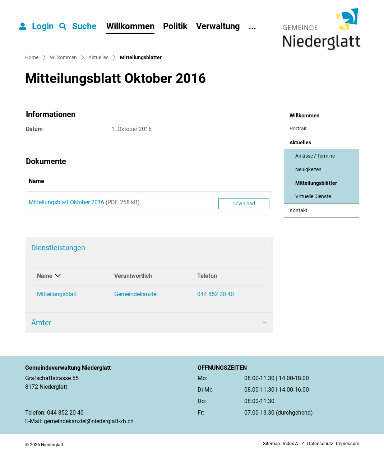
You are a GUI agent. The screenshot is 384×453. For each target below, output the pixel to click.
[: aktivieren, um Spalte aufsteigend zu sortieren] (244, 181)
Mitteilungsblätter (316, 185)
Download (243, 203)
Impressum (347, 443)
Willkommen (130, 26)
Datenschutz (320, 443)
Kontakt (298, 210)
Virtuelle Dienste (313, 196)
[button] (77, 26)
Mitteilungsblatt (57, 294)
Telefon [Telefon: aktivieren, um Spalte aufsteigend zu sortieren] (207, 275)
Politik (175, 26)
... (252, 26)
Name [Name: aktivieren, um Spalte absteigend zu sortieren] (44, 275)
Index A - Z (293, 443)
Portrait (298, 129)
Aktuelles (300, 143)
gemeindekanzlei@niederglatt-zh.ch (89, 421)
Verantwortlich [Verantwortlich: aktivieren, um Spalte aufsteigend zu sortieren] (133, 275)
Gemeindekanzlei (136, 294)
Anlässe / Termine (315, 156)
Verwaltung (218, 26)
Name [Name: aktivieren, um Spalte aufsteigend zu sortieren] (36, 181)
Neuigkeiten (308, 170)
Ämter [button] (41, 322)
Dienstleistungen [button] (58, 247)
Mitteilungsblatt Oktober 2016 (66, 202)
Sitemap (271, 443)
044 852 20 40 (215, 294)
